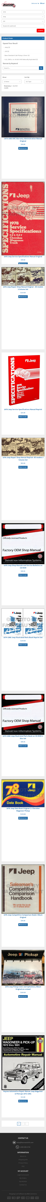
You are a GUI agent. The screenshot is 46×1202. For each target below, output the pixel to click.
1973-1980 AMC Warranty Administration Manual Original (23, 139)
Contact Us (23, 1185)
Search (40, 30)
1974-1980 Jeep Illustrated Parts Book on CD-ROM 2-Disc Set (23, 737)
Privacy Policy (23, 1163)
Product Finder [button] (8, 38)
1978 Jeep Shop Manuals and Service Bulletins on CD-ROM (23, 566)
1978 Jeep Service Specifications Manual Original (23, 256)
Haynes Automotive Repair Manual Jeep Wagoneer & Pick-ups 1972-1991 (23, 1092)
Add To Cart (23, 416)
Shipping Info (23, 1160)
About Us (23, 1156)
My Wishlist (23, 1181)
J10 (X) (7, 51)
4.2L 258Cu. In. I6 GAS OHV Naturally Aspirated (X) (21, 59)
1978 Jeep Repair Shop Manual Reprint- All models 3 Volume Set (23, 458)
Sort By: (27, 77)
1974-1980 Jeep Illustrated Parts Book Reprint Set (23, 637)
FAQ (23, 1166)
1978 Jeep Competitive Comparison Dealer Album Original (23, 916)
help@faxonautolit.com (25, 1142)
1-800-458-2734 (25, 1147)
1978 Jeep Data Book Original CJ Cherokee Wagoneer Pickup (23, 809)
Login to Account (23, 1175)
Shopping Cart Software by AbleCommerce (23, 1194)
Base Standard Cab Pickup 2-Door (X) (17, 55)
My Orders (23, 1178)
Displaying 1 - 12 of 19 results (10, 87)
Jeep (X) (7, 47)
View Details (23, 148)
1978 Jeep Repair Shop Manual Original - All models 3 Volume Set (23, 288)
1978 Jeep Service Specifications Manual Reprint (23, 409)
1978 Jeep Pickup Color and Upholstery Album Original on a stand (23, 988)
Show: (4, 77)
